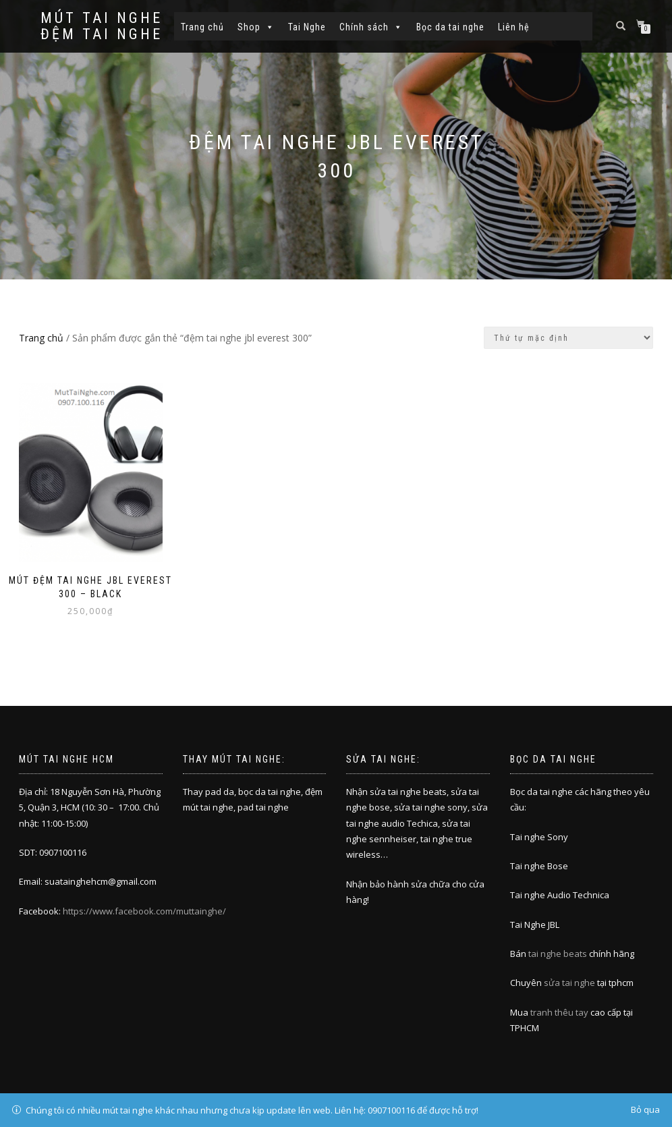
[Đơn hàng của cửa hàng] (568, 338)
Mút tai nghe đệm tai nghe (101, 26)
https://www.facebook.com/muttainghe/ (144, 911)
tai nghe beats (557, 953)
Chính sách (371, 27)
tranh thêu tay (559, 1012)
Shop (256, 27)
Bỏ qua (645, 1109)
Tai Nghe (307, 27)
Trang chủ (202, 27)
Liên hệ (514, 27)
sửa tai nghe (569, 983)
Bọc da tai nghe (450, 27)
